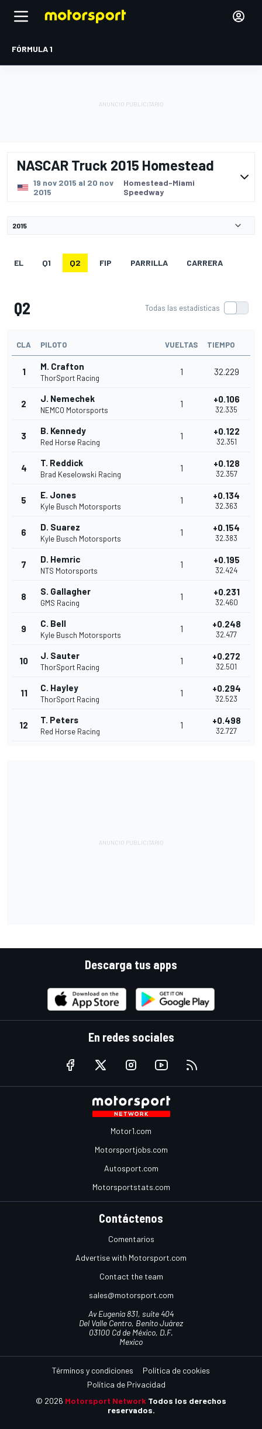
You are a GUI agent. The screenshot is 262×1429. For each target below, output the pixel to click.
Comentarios (131, 1239)
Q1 (46, 263)
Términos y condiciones (92, 1370)
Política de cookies (176, 1370)
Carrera (205, 263)
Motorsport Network (105, 1401)
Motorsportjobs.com (131, 1149)
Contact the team (131, 1276)
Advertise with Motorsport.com (131, 1257)
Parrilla (149, 263)
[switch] (196, 308)
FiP (105, 263)
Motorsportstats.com (131, 1187)
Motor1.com (131, 1131)
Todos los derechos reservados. (167, 1405)
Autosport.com (131, 1168)
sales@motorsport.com (131, 1295)
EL (18, 263)
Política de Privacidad (126, 1384)
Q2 (75, 263)
